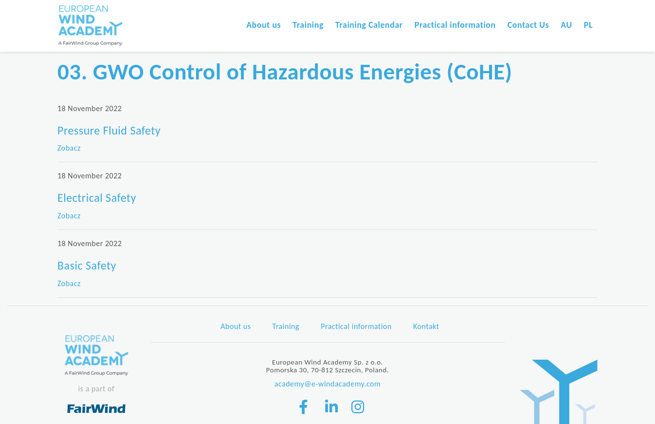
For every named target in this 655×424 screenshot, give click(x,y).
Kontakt (426, 326)
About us (263, 24)
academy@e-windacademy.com (327, 383)
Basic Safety (86, 265)
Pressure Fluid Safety (109, 130)
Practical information (455, 24)
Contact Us (528, 24)
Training (308, 24)
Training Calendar (369, 24)
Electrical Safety (96, 198)
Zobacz (69, 148)
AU (566, 24)
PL (588, 24)
